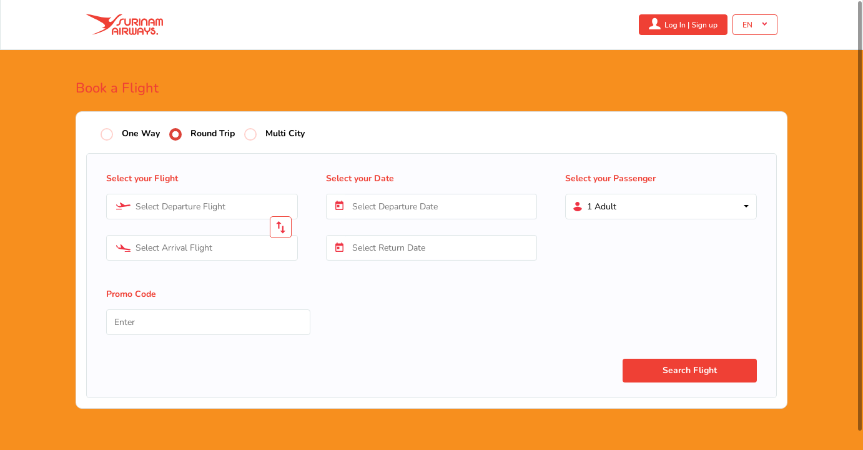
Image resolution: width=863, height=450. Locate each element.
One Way (141, 134)
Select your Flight (142, 178)
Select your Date (360, 178)
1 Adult (601, 206)
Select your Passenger (610, 178)
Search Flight (690, 370)
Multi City (285, 134)
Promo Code (131, 294)
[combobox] (202, 206)
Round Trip (212, 134)
